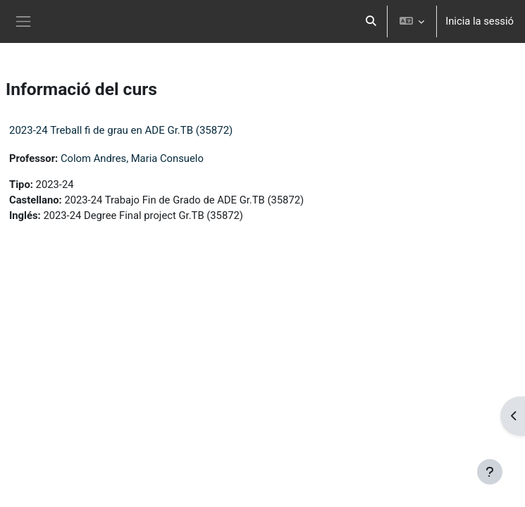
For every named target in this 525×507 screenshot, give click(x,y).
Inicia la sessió (479, 21)
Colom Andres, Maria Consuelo (132, 158)
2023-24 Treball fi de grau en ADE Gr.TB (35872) (121, 130)
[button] (370, 21)
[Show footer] (489, 471)
